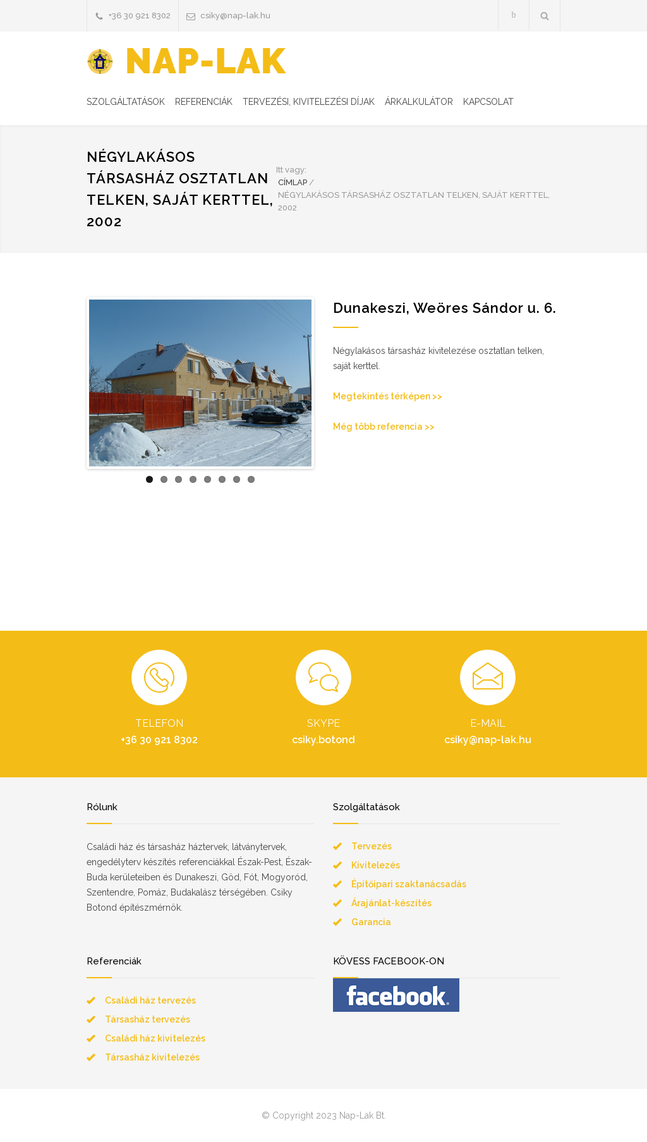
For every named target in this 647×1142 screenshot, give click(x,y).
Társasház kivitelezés (152, 1057)
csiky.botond (323, 740)
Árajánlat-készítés (391, 903)
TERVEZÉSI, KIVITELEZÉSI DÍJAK (309, 102)
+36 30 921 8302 (140, 15)
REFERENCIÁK (204, 102)
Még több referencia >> (384, 427)
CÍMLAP (292, 182)
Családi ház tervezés (150, 1000)
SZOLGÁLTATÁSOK (126, 102)
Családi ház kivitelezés (155, 1038)
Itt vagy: (291, 169)
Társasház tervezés (147, 1019)
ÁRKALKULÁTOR (419, 102)
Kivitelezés (375, 865)
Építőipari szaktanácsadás (408, 884)
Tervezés (371, 846)
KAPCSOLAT (488, 102)
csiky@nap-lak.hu (235, 15)
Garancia (371, 922)
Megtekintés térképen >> (387, 396)
